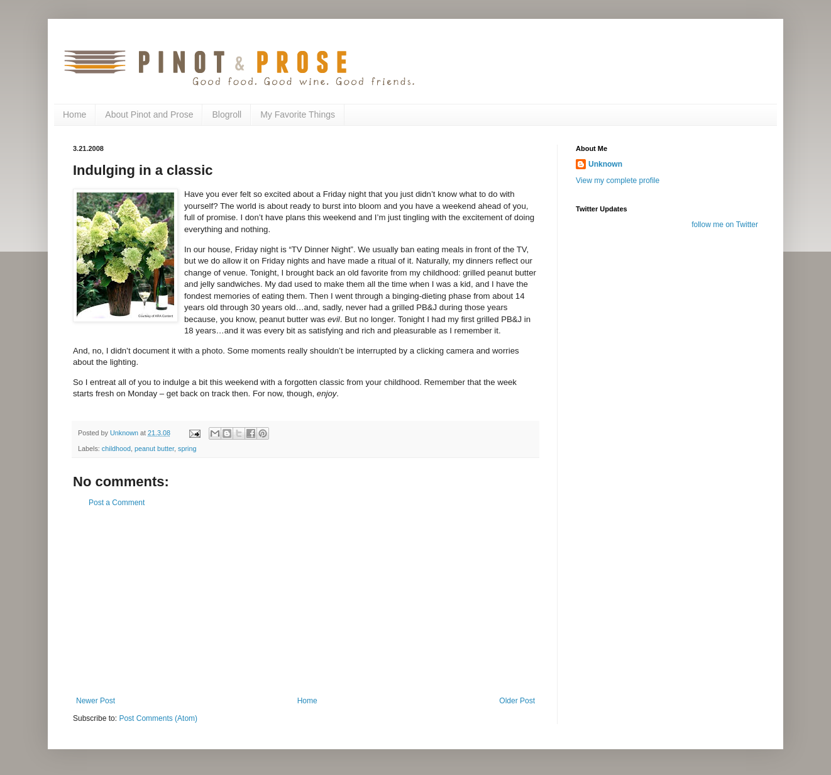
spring (187, 448)
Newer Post (95, 700)
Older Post (517, 700)
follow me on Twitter (724, 224)
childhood (116, 448)
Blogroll (226, 114)
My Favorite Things (297, 114)
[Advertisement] (305, 602)
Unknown (605, 164)
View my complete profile (617, 180)
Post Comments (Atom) (158, 718)
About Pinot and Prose (149, 114)
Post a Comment (117, 502)
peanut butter (154, 448)
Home (74, 114)
